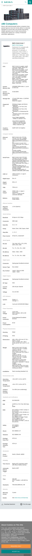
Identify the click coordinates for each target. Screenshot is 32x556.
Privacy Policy (25, 540)
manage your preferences (10, 537)
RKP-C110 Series (17, 45)
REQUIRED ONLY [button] (16, 546)
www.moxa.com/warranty (21, 497)
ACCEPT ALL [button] (16, 551)
